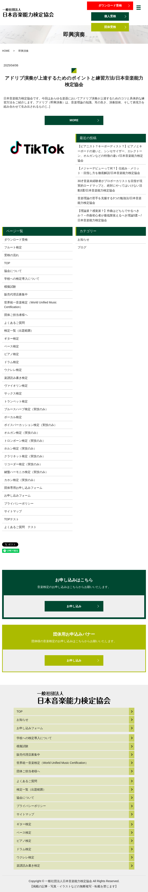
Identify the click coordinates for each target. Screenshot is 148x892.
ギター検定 (11, 338)
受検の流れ (11, 255)
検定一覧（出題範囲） (19, 330)
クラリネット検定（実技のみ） (24, 456)
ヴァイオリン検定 (16, 385)
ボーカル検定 (13, 417)
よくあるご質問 (14, 322)
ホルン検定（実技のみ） (20, 448)
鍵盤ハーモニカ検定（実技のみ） (26, 472)
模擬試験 (10, 286)
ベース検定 (11, 346)
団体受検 (110, 27)
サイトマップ (13, 511)
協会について (13, 271)
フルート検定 (13, 247)
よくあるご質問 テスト (20, 527)
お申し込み (74, 606)
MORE (74, 120)
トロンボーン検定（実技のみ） (24, 440)
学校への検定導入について (21, 278)
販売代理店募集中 (16, 294)
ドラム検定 (11, 362)
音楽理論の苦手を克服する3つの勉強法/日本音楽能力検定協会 (110, 200)
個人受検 (110, 16)
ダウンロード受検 (110, 5)
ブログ (82, 247)
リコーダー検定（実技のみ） (23, 464)
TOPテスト (11, 519)
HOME (6, 50)
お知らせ (83, 239)
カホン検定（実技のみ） (20, 480)
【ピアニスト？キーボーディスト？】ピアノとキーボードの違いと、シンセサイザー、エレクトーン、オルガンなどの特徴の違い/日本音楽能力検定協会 (110, 153)
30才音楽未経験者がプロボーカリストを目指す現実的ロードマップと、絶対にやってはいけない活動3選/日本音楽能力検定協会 (110, 185)
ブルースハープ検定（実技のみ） (26, 409)
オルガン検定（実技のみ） (21, 432)
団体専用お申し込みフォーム (23, 487)
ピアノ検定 (11, 354)
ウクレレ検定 (13, 370)
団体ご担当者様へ (16, 314)
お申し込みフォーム (17, 495)
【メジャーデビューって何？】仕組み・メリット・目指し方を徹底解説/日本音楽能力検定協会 (109, 171)
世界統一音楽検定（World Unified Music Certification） (30, 305)
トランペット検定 (16, 401)
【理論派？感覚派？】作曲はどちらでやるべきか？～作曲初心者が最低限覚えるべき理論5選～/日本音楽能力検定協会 (110, 215)
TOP (7, 263)
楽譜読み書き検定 (16, 377)
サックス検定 (13, 393)
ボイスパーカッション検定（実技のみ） (30, 425)
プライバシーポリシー (19, 503)
